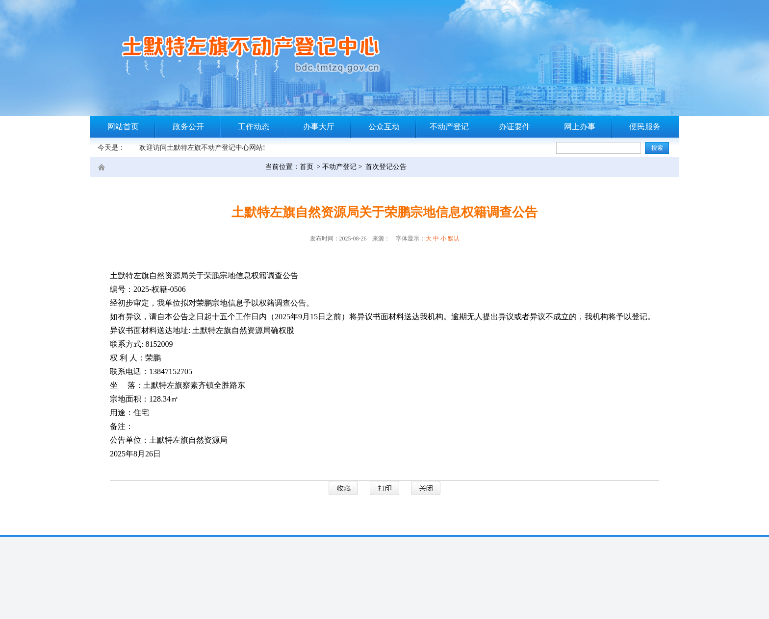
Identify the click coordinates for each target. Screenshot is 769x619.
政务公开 (188, 126)
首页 (306, 166)
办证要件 (514, 126)
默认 (454, 238)
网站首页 (123, 126)
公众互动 (384, 126)
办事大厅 (318, 126)
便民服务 (645, 126)
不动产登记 (449, 126)
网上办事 (579, 126)
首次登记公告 (386, 166)
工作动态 (253, 126)
